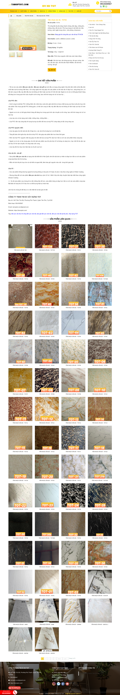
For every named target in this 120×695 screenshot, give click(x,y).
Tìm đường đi (15, 687)
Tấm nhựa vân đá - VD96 (46, 624)
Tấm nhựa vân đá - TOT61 (100, 307)
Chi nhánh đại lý (58, 679)
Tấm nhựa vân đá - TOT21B (99, 480)
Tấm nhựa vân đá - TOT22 (20, 509)
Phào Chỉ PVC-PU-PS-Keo (96, 58)
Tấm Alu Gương (93, 66)
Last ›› (65, 658)
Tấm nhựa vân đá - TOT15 (20, 451)
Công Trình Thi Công (94, 38)
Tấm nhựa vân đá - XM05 (20, 624)
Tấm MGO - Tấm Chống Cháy (97, 24)
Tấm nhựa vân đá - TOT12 (47, 422)
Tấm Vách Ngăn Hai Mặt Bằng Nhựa (99, 33)
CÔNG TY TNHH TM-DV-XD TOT (92, 673)
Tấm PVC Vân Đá (94, 44)
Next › (59, 658)
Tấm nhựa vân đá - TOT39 (20, 278)
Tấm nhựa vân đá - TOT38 (100, 250)
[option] (12, 55)
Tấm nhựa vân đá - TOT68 (20, 365)
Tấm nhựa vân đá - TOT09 (73, 394)
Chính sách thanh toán (60, 677)
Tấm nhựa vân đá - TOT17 (73, 451)
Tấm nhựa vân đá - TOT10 (100, 394)
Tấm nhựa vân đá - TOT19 (20, 480)
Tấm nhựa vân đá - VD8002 (73, 624)
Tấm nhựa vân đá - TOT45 (20, 307)
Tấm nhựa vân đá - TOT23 (47, 509)
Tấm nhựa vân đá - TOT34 (47, 566)
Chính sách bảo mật (59, 672)
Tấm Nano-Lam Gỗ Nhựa (96, 47)
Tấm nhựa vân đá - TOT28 (100, 509)
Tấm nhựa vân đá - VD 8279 (99, 595)
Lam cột (91, 27)
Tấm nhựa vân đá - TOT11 (20, 422)
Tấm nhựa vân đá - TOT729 (47, 250)
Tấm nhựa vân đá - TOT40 (47, 278)
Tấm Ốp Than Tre (94, 41)
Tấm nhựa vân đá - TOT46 (47, 307)
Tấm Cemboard (93, 63)
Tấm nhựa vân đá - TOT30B (46, 538)
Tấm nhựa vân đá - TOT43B (99, 278)
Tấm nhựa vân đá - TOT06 (100, 365)
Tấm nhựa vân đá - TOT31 (20, 566)
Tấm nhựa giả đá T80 (20, 250)
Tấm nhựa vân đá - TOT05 (73, 365)
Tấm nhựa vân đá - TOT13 (73, 422)
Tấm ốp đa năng (93, 36)
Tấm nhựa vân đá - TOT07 (20, 394)
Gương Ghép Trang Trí (95, 50)
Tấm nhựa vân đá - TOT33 (100, 538)
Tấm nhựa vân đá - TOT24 (73, 509)
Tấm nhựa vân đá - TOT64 (73, 336)
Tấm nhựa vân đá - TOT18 (100, 451)
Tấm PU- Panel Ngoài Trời (96, 30)
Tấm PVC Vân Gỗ (94, 69)
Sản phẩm (33, 11)
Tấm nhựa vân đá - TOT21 (73, 480)
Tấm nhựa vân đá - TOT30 (20, 538)
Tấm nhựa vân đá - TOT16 (47, 451)
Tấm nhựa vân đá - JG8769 (47, 653)
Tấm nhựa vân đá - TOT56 (73, 307)
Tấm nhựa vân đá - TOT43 (73, 278)
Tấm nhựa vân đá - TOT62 (20, 336)
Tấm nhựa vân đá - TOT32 (73, 538)
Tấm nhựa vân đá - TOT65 (100, 336)
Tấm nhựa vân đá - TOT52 (20, 595)
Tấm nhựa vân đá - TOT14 (100, 422)
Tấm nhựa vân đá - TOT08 (47, 394)
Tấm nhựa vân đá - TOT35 (73, 566)
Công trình (52, 11)
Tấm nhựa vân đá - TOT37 (73, 250)
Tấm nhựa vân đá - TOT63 (47, 336)
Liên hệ (52, 70)
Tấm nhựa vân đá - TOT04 (47, 365)
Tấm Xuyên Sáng (94, 60)
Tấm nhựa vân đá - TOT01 (47, 595)
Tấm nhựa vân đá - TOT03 (73, 595)
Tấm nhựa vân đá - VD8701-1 (100, 624)
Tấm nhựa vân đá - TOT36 (100, 566)
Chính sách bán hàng (60, 674)
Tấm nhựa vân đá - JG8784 (20, 653)
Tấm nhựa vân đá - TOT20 (47, 480)
